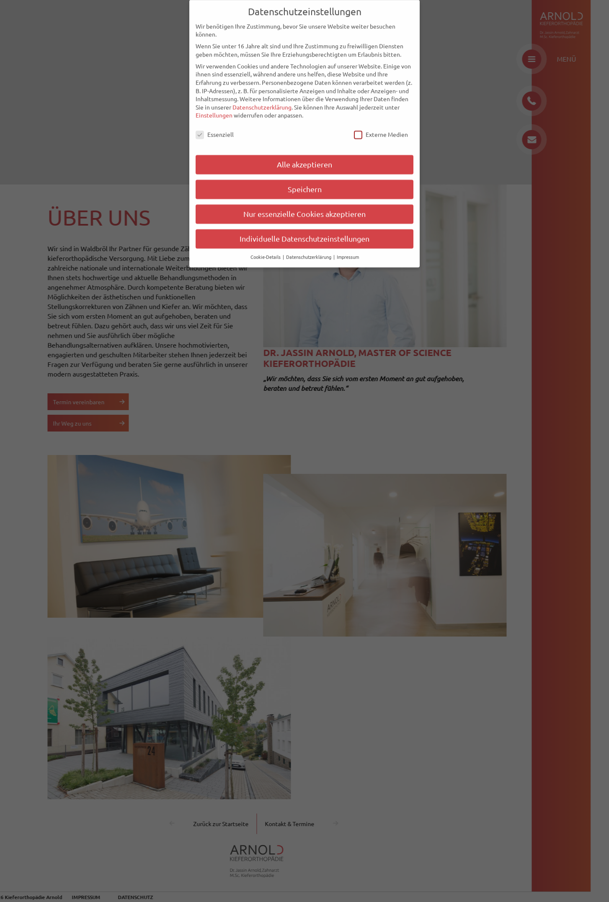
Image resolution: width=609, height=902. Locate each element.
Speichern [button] (305, 177)
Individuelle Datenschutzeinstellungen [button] (304, 226)
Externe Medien (381, 123)
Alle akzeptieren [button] (304, 152)
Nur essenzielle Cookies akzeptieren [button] (304, 202)
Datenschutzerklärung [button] (309, 245)
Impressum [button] (348, 245)
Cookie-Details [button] (266, 245)
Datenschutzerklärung (262, 95)
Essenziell (215, 123)
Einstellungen (214, 103)
